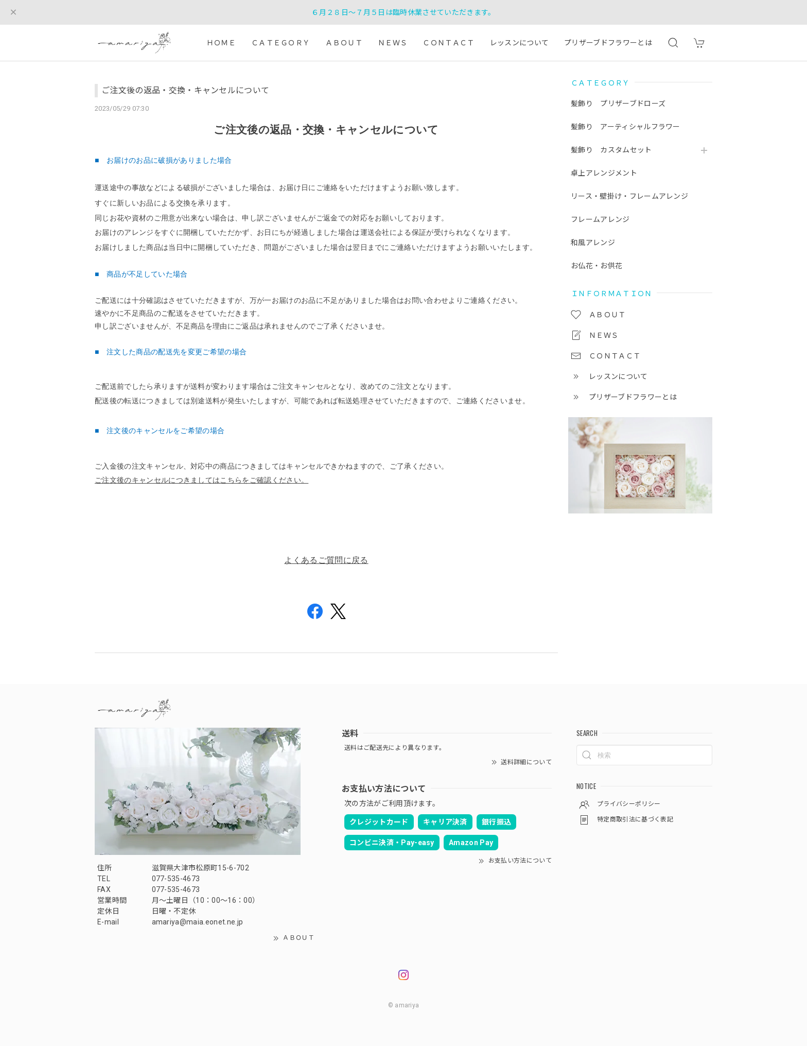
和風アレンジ (593, 242)
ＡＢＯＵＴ (343, 43)
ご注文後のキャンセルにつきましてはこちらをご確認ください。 (201, 480)
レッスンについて (519, 43)
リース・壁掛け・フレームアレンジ (629, 196)
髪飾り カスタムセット (611, 150)
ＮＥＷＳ (392, 43)
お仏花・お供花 (596, 266)
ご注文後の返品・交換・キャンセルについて (185, 90)
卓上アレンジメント (604, 173)
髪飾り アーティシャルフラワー (625, 127)
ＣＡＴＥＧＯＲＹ (280, 43)
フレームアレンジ (600, 219)
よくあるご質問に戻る (326, 560)
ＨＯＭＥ (221, 43)
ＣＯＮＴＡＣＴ (448, 43)
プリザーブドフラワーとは (608, 43)
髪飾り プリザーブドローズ (622, 103)
